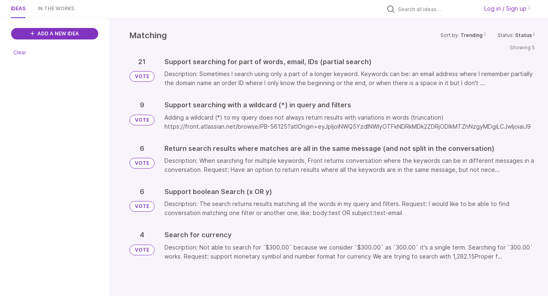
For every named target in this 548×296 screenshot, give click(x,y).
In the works (56, 8)
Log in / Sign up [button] (507, 8)
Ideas (18, 8)
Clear (19, 52)
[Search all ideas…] (436, 9)
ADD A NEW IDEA (54, 33)
